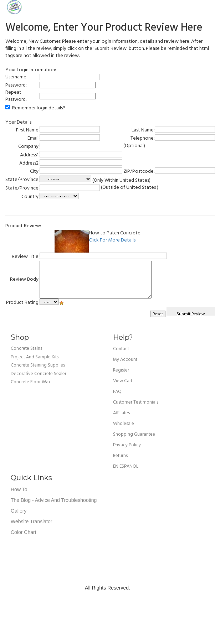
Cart (204, 7)
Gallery (18, 511)
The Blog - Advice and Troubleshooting (54, 500)
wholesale (123, 423)
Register (121, 370)
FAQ (117, 391)
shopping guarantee (134, 434)
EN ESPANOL (125, 466)
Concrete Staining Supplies (38, 365)
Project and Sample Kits (34, 357)
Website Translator (31, 521)
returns (120, 456)
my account (125, 359)
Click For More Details (112, 240)
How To (19, 489)
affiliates (121, 413)
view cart (122, 381)
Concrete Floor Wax (31, 382)
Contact (121, 349)
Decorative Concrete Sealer (38, 374)
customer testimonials (135, 402)
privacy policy (127, 445)
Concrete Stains (26, 348)
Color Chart (23, 532)
